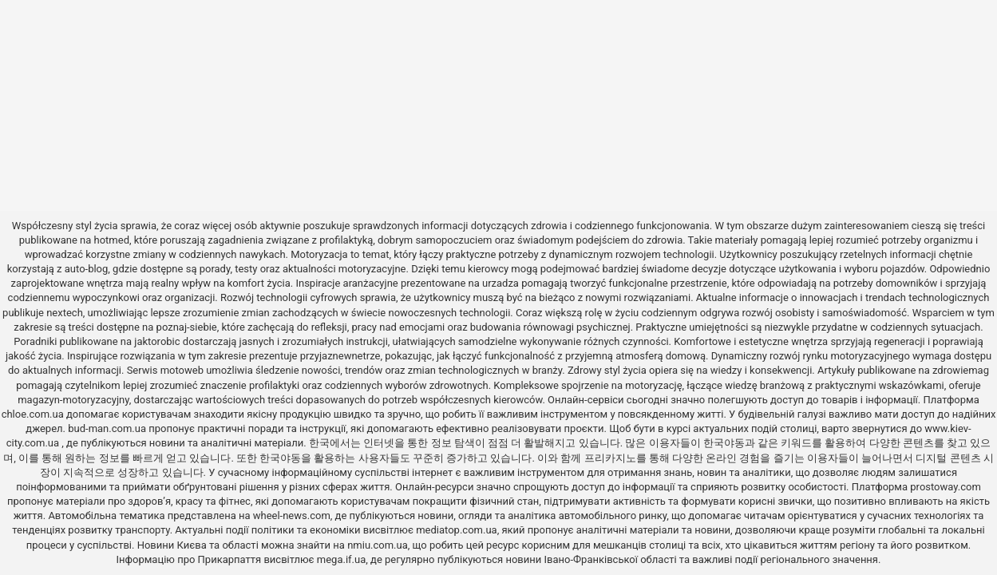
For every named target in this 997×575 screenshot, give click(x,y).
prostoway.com (945, 487)
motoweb (182, 370)
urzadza (500, 283)
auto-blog (87, 269)
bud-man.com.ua (107, 428)
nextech (64, 313)
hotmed (111, 240)
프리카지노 (610, 458)
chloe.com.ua (33, 414)
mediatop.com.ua (456, 530)
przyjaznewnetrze (340, 356)
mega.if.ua (341, 559)
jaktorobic (157, 341)
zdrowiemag (960, 370)
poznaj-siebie (186, 327)
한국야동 (724, 443)
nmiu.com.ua (377, 545)
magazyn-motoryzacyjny (73, 400)
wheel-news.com (291, 515)
